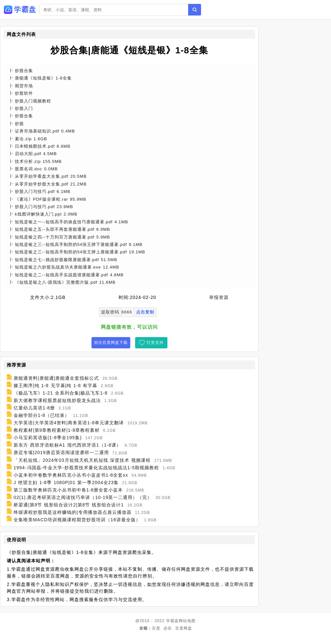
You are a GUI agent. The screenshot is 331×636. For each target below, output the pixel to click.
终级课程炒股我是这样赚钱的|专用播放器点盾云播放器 (73, 512)
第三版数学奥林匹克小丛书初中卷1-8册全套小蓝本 (68, 490)
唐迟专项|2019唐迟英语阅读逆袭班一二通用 (61, 452)
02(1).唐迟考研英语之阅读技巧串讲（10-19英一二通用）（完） (83, 497)
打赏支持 (155, 342)
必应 (168, 628)
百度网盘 (183, 628)
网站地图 (187, 621)
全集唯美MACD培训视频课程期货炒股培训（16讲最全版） (77, 519)
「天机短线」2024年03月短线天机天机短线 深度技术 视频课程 (82, 460)
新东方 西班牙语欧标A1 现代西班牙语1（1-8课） (67, 445)
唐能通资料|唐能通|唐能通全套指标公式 (56, 378)
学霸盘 (172, 621)
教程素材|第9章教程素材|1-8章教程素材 (57, 430)
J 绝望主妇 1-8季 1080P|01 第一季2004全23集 (66, 482)
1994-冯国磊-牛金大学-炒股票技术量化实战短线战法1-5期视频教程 (86, 467)
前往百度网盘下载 (111, 342)
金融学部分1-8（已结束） (41, 415)
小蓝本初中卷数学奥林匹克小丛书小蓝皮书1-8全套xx (71, 475)
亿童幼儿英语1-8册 (34, 407)
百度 (156, 628)
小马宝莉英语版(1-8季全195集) (48, 437)
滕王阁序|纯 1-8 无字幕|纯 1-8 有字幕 (55, 385)
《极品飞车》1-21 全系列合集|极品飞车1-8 (61, 393)
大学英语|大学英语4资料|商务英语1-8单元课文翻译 (69, 422)
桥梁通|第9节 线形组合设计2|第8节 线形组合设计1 (69, 504)
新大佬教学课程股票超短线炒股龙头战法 (57, 400)
